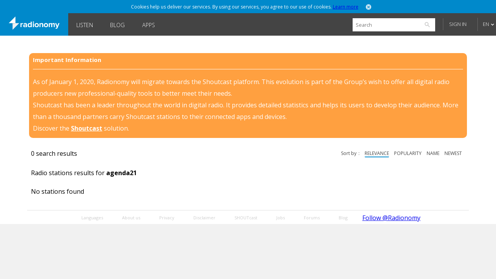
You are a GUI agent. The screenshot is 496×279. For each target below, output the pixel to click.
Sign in (458, 24)
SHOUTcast (245, 217)
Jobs (280, 217)
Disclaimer (204, 217)
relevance (377, 153)
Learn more (345, 6)
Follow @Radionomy (391, 218)
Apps (148, 25)
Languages (92, 217)
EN (486, 24)
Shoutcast (86, 128)
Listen (84, 25)
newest (453, 153)
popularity (408, 153)
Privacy (166, 217)
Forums (312, 217)
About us (131, 217)
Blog (117, 25)
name (433, 153)
